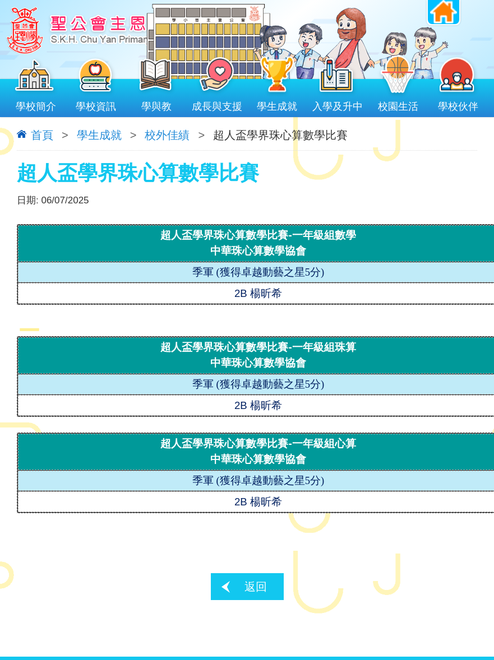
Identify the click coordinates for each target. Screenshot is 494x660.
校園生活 (398, 104)
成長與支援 (217, 104)
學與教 (156, 104)
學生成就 (277, 104)
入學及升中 (337, 104)
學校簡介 (36, 104)
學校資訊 (96, 104)
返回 (255, 586)
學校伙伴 (458, 104)
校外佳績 (167, 135)
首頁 (42, 135)
